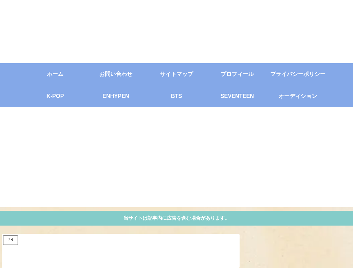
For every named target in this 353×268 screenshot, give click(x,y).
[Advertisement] (176, 159)
